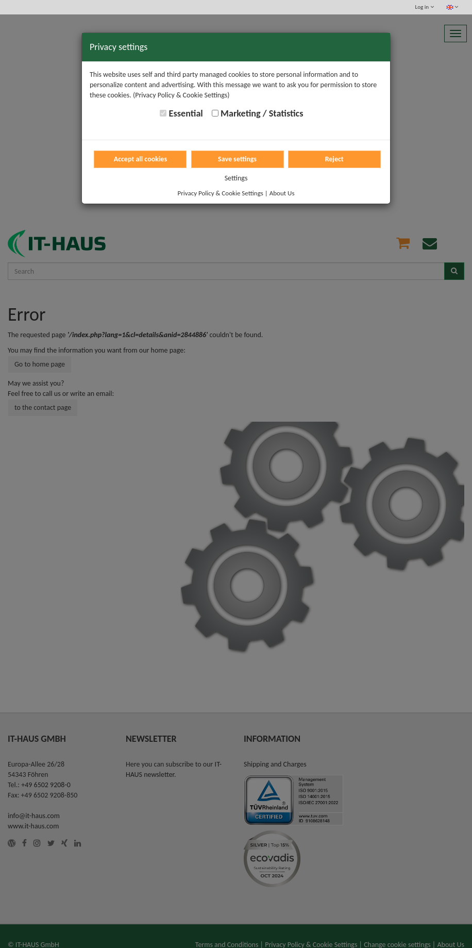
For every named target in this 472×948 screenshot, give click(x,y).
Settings (236, 178)
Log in (424, 7)
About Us (282, 193)
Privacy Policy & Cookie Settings (220, 193)
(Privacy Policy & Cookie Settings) (181, 95)
